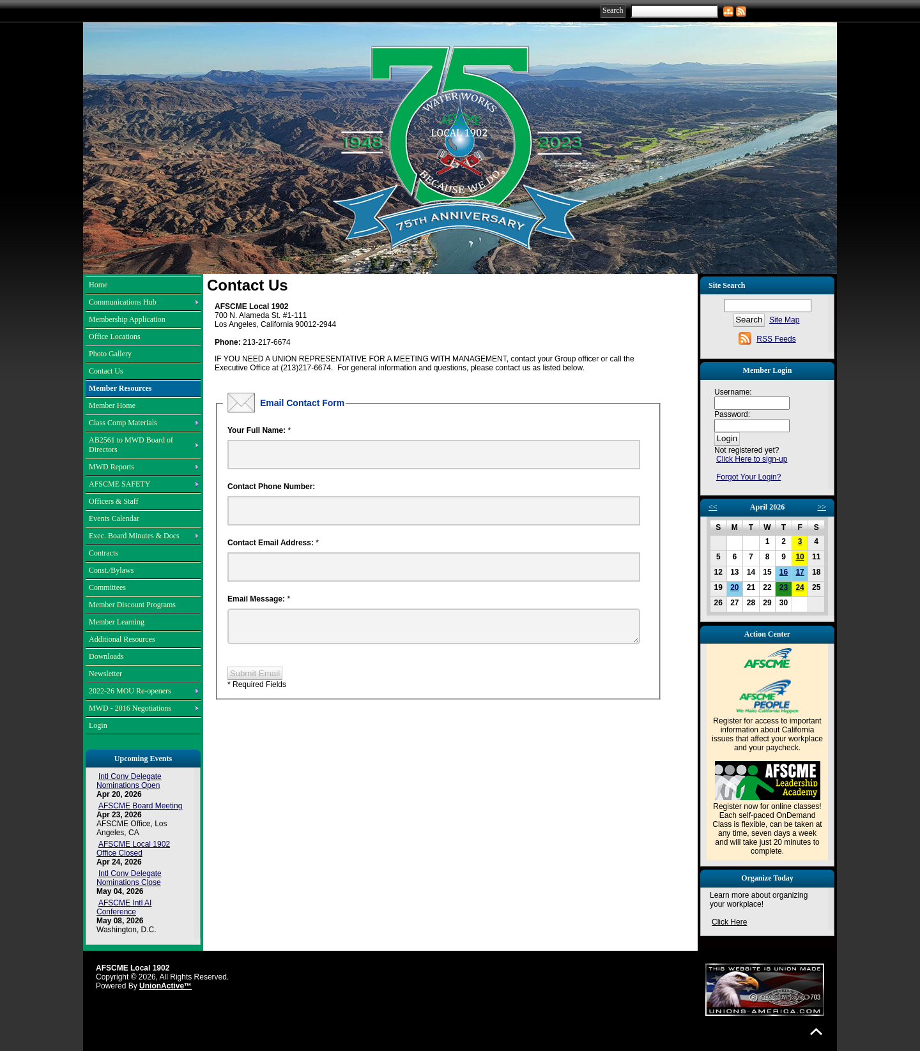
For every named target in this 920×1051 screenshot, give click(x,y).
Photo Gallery (110, 353)
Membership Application (127, 319)
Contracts (103, 552)
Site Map (784, 319)
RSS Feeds (775, 339)
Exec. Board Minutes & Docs (134, 535)
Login (98, 725)
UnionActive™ (165, 985)
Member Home (112, 405)
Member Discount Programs (132, 604)
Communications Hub (123, 302)
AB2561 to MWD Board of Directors (131, 444)
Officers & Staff (114, 501)
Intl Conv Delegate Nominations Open (129, 781)
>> (821, 507)
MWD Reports (111, 466)
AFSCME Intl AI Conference (123, 907)
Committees (107, 587)
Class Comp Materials (123, 422)
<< (713, 507)
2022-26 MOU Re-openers (130, 690)
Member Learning (116, 621)
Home (98, 284)
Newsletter (105, 673)
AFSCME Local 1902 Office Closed (133, 849)
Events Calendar (114, 518)
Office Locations (115, 336)
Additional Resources (122, 639)
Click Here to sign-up (751, 459)
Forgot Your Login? (748, 477)
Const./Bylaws (111, 570)
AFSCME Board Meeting (140, 805)
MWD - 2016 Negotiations (130, 708)
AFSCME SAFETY (119, 484)
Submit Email (255, 678)
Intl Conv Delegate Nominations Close (129, 878)
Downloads (106, 656)
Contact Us (106, 371)
